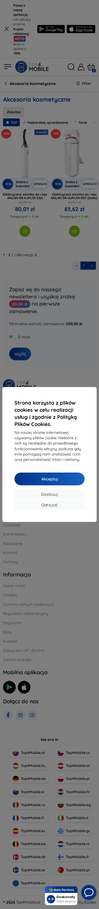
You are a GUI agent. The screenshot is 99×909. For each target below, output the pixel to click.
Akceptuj (49, 478)
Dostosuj (49, 494)
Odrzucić (49, 504)
